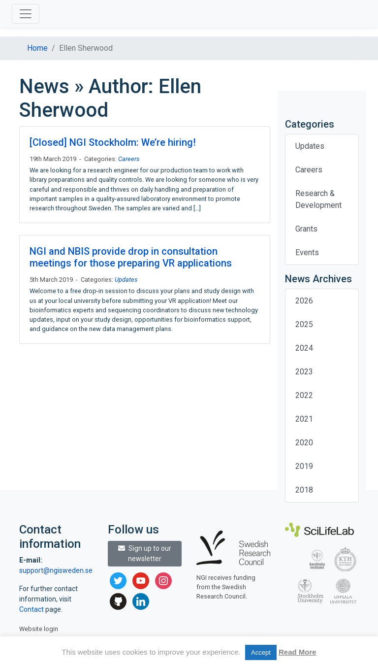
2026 (304, 300)
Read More (297, 652)
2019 (304, 466)
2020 (304, 442)
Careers (128, 159)
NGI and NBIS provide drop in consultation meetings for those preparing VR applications (131, 257)
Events (307, 252)
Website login (38, 629)
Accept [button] (261, 652)
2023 (304, 371)
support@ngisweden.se (56, 570)
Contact (32, 609)
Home (37, 48)
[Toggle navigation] (25, 14)
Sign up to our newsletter (144, 553)
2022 (304, 395)
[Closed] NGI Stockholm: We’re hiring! (113, 142)
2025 (304, 324)
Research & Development (318, 199)
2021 (304, 419)
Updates (126, 279)
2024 (304, 348)
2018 (304, 490)
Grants (306, 228)
